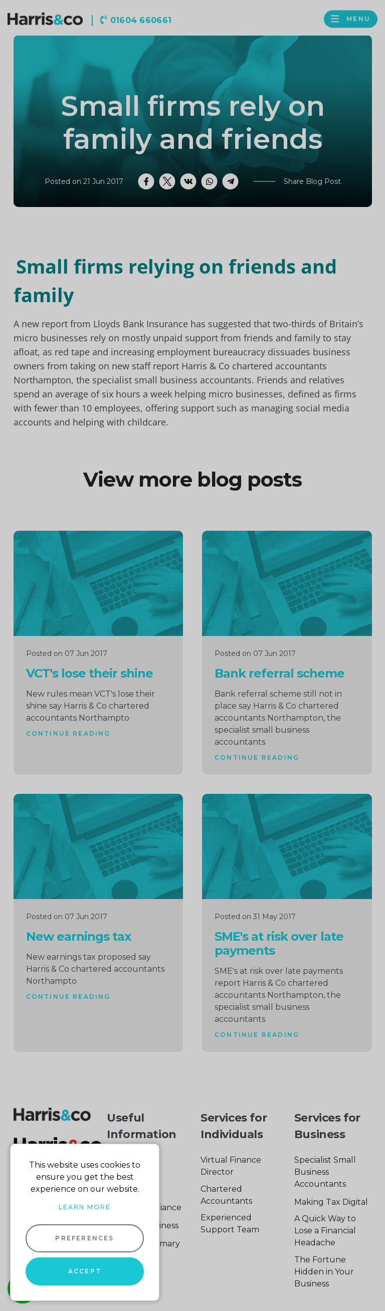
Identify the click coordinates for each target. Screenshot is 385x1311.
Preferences (84, 1238)
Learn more (85, 1207)
